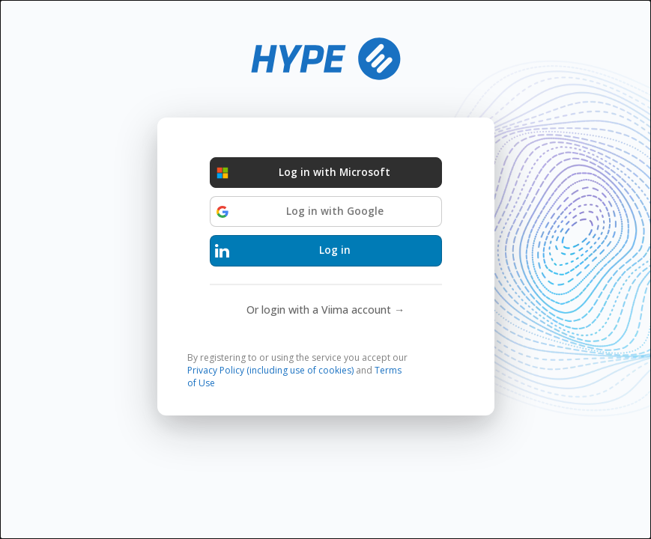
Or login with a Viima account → (325, 309)
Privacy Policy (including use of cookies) (270, 370)
